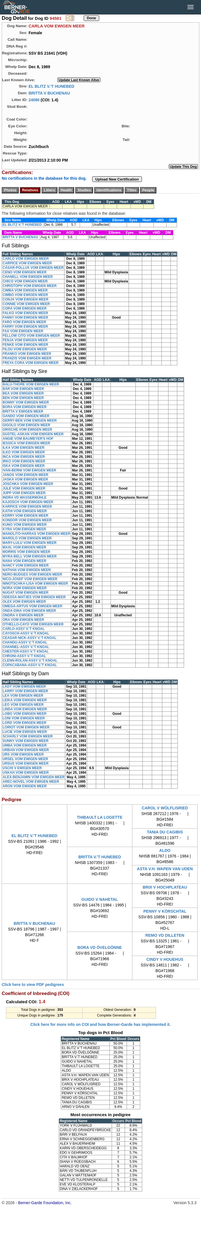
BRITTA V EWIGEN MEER (23, 411)
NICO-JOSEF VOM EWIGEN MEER (30, 579)
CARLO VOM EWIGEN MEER (26, 259)
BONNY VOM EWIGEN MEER (26, 402)
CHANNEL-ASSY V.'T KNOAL (26, 647)
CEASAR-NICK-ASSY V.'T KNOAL (29, 638)
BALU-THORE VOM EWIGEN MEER (31, 384)
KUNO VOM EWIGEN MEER (25, 525)
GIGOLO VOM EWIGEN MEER (26, 425)
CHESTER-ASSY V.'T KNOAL (26, 651)
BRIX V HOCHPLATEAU (165, 887)
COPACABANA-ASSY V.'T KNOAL (30, 665)
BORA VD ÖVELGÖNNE (99, 947)
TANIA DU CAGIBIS (165, 832)
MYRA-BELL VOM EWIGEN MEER (30, 556)
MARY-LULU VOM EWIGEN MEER (30, 543)
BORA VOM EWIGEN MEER (25, 407)
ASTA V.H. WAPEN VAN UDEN (165, 869)
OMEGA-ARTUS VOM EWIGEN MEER (32, 606)
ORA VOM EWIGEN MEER (23, 620)
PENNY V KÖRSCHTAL (164, 911)
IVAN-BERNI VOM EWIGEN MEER (29, 470)
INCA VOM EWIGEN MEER (24, 457)
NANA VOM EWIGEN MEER (24, 561)
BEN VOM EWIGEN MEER (23, 398)
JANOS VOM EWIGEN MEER (25, 475)
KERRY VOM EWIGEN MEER (25, 516)
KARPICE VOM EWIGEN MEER (27, 507)
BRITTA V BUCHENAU (49, 93)
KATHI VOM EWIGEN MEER (25, 511)
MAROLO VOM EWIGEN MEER (27, 538)
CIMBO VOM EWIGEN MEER (25, 295)
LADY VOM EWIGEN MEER (24, 687)
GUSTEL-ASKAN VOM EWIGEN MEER (33, 434)
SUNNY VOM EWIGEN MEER (25, 741)
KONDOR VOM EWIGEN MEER (27, 520)
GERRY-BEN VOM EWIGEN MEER (30, 421)
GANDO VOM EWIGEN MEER (26, 416)
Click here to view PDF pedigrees (33, 984)
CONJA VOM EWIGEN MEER (25, 299)
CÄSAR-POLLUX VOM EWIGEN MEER (33, 268)
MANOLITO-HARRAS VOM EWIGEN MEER (36, 534)
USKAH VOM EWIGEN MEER (26, 773)
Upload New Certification (117, 179)
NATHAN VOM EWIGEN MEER (27, 570)
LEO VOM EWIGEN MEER (23, 705)
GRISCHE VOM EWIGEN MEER (27, 430)
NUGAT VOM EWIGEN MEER (25, 593)
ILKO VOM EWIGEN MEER (24, 452)
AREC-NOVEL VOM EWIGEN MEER (31, 782)
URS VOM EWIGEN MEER (23, 754)
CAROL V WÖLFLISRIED (165, 808)
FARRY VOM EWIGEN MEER (25, 327)
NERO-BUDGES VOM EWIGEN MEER (32, 574)
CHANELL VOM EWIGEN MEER (28, 277)
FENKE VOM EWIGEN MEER (25, 345)
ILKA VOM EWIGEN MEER (23, 448)
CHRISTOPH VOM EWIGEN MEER (30, 286)
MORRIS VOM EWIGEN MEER (26, 552)
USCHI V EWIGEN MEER (22, 768)
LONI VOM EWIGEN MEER (24, 718)
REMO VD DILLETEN (164, 935)
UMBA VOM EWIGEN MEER (25, 745)
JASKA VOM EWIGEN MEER (25, 479)
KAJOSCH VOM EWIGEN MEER (28, 502)
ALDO (164, 850)
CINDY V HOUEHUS (164, 959)
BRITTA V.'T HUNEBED (99, 857)
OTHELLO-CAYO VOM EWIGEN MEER (33, 624)
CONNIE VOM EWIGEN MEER (26, 304)
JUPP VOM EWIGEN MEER (24, 493)
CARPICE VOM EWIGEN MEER (27, 263)
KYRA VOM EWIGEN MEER (24, 529)
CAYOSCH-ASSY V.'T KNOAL (26, 633)
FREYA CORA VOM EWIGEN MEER (31, 363)
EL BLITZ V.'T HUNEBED (51, 86)
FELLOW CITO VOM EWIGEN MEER (31, 336)
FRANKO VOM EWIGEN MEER (27, 354)
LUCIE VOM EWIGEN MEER (25, 732)
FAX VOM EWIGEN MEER (23, 331)
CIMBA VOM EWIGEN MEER (25, 290)
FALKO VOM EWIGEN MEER (25, 313)
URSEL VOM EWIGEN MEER (25, 759)
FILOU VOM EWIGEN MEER (25, 349)
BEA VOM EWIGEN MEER (23, 393)
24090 (34, 99)
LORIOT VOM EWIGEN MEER (26, 727)
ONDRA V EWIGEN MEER (23, 615)
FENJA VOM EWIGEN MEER (25, 340)
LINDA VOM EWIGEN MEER (25, 709)
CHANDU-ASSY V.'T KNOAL (25, 642)
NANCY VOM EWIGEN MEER (26, 565)
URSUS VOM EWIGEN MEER (26, 764)
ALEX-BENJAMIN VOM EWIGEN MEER (33, 777)
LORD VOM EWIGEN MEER (24, 723)
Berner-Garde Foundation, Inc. (45, 1202)
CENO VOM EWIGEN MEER (24, 272)
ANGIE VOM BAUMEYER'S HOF (28, 439)
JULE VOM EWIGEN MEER (24, 488)
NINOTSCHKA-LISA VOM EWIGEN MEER (35, 584)
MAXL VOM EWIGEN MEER (24, 547)
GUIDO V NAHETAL (99, 899)
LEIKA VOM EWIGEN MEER (25, 700)
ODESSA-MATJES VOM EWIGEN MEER (34, 597)
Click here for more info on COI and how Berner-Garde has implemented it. (100, 1024)
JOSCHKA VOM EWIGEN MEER (28, 484)
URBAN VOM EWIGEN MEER (26, 750)
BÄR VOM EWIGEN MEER (23, 389)
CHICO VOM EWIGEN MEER (25, 281)
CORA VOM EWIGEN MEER (25, 308)
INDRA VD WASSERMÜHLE (25, 497)
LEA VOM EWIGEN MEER (23, 696)
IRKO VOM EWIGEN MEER (24, 461)
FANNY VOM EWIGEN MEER (25, 318)
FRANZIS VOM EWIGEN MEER (27, 358)
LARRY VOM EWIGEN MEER (25, 691)
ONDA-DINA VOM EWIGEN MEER (29, 611)
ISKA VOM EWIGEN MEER (24, 466)
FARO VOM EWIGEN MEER (24, 322)
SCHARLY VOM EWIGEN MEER (28, 736)
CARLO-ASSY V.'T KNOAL (24, 629)
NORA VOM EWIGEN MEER (25, 588)
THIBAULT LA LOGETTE (99, 817)
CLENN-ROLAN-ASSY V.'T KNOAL (30, 660)
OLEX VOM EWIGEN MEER (24, 602)
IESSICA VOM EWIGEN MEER (26, 443)
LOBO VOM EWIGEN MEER (24, 714)
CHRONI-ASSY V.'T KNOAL (24, 656)
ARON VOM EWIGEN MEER (25, 786)
